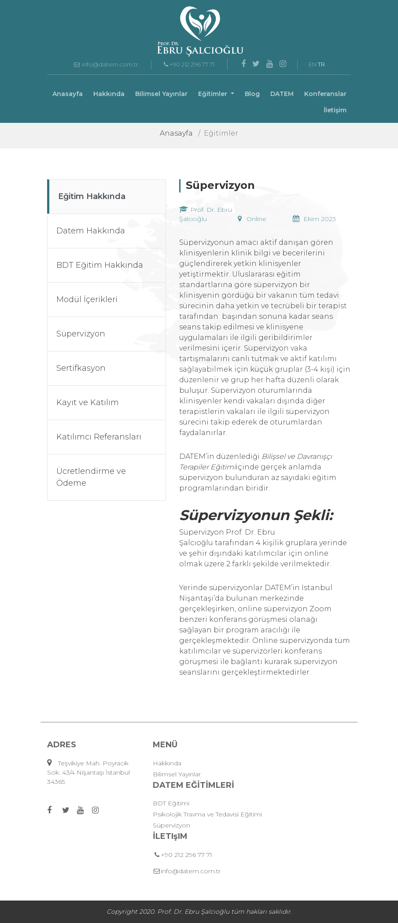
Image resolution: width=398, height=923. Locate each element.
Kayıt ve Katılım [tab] (87, 402)
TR (321, 64)
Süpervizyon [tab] (80, 334)
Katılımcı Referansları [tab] (98, 437)
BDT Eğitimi (171, 803)
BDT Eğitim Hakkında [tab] (99, 265)
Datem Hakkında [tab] (90, 231)
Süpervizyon (171, 825)
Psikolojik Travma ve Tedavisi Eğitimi (207, 814)
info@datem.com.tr (105, 64)
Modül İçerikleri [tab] (87, 299)
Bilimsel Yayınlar (161, 94)
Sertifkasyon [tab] (81, 368)
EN (313, 64)
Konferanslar (325, 94)
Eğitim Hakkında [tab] (91, 196)
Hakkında (109, 94)
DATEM (282, 94)
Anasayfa (67, 94)
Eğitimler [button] (213, 94)
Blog (252, 94)
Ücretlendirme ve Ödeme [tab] (91, 477)
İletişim (335, 110)
